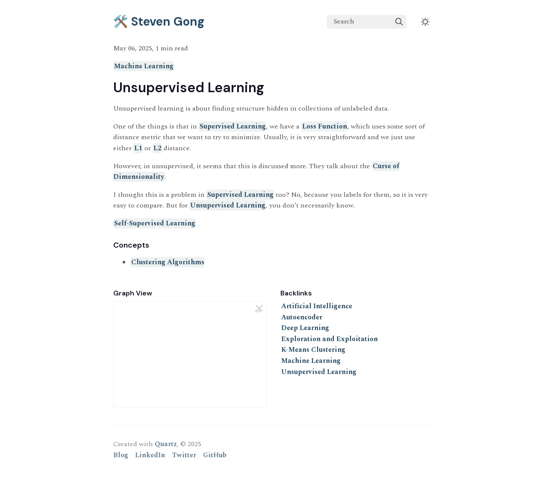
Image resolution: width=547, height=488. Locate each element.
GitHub (214, 455)
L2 (157, 148)
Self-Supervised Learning (154, 223)
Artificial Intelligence (316, 306)
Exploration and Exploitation (329, 339)
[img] (399, 22)
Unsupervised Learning (227, 205)
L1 (138, 148)
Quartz (166, 444)
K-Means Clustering (313, 350)
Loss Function (324, 126)
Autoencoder (301, 317)
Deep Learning (305, 328)
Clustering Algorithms (167, 262)
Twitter (184, 455)
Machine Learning (144, 66)
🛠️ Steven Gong (159, 21)
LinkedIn (150, 455)
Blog (120, 455)
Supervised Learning (233, 126)
